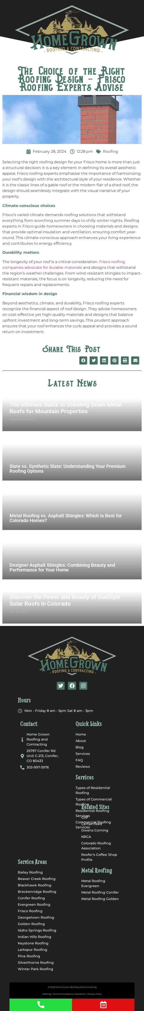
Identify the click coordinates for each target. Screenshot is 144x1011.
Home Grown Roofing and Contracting (75, 987)
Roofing (110, 151)
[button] (72, 56)
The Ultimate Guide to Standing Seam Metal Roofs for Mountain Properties (65, 408)
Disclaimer (80, 994)
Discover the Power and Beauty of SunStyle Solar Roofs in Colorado (65, 600)
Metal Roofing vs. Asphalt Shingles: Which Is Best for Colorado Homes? (66, 518)
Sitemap (46, 994)
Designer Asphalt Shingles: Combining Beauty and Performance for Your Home (62, 567)
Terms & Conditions (63, 994)
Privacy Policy (94, 994)
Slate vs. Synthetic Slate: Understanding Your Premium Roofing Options (67, 468)
